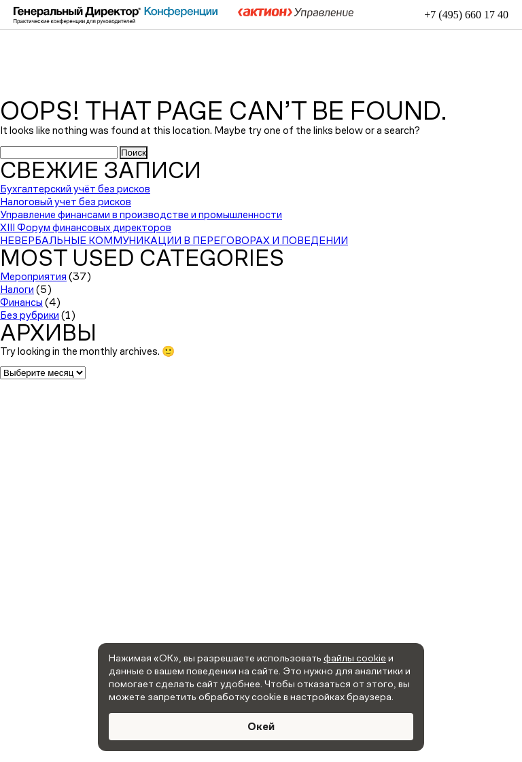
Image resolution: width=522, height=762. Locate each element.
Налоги (17, 289)
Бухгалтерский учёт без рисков (75, 188)
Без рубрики (29, 315)
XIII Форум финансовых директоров (85, 227)
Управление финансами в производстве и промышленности (141, 214)
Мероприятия (33, 276)
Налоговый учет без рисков (65, 201)
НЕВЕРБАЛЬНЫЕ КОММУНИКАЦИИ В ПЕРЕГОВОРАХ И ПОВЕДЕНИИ (174, 240)
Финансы (21, 302)
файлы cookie (355, 657)
